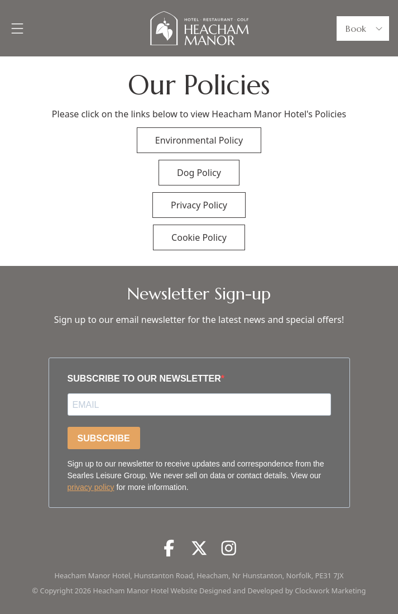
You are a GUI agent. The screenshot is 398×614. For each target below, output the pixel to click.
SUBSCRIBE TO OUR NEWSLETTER (144, 378)
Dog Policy (199, 172)
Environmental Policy (199, 140)
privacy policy (91, 487)
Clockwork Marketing (330, 591)
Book (365, 28)
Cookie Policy (199, 237)
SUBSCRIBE (104, 438)
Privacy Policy (199, 205)
